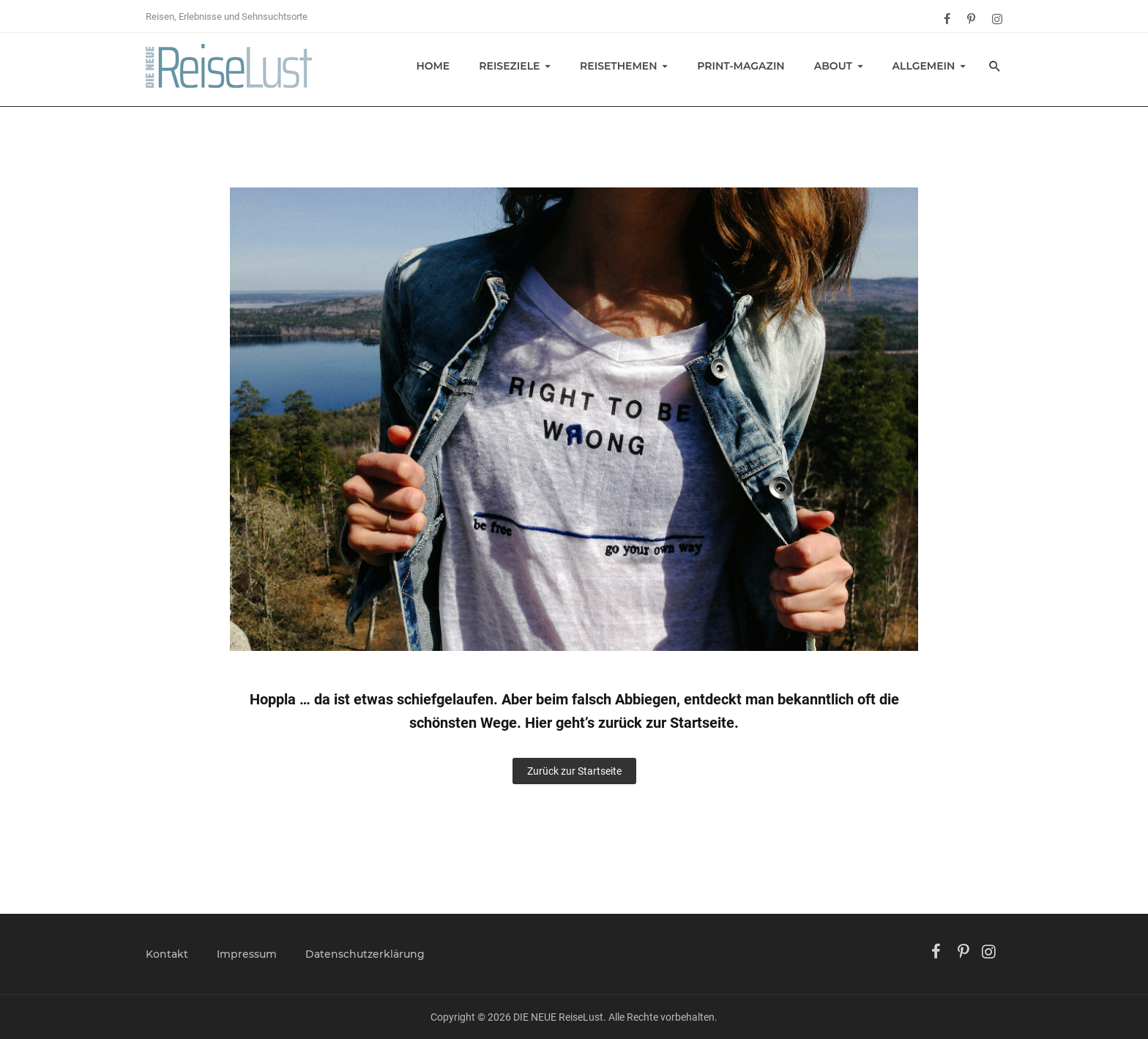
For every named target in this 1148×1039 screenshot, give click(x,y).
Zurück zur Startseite (574, 771)
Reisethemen (618, 65)
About (833, 65)
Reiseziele (509, 65)
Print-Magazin (741, 65)
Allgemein (923, 65)
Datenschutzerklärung (365, 954)
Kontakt (167, 954)
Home (433, 65)
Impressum (247, 954)
